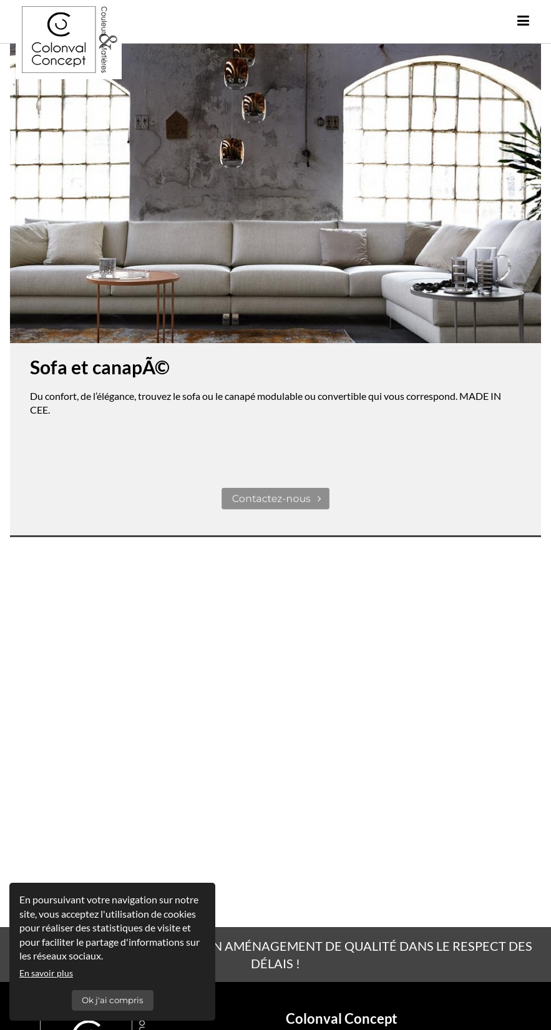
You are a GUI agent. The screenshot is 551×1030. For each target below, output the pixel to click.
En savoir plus (46, 973)
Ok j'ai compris (113, 1000)
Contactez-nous (278, 499)
